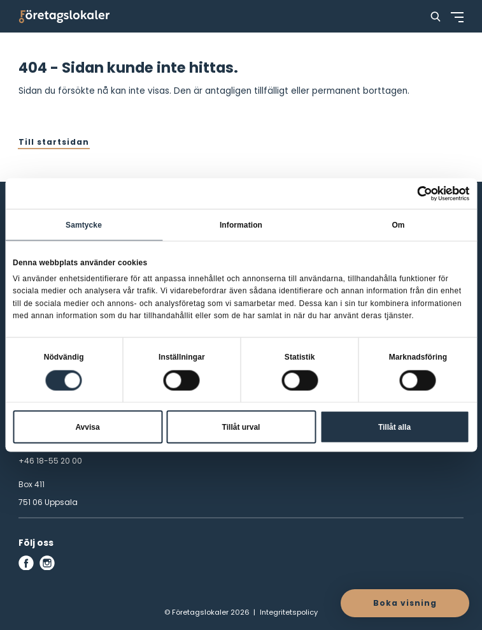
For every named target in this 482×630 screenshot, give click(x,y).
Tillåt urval (241, 426)
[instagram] (47, 563)
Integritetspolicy (289, 612)
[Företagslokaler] (64, 16)
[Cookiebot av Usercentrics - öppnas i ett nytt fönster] (413, 193)
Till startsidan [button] (53, 141)
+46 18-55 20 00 (50, 460)
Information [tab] (241, 225)
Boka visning (405, 602)
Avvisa (87, 426)
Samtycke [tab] (84, 225)
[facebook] (26, 563)
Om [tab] (398, 225)
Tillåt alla (394, 426)
